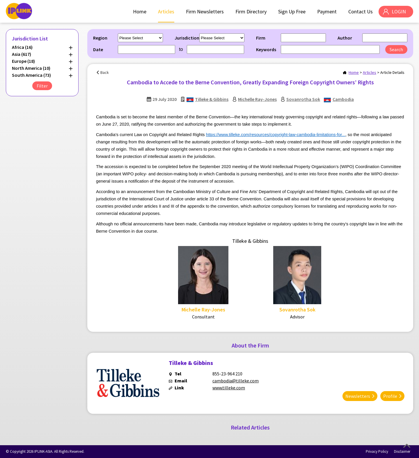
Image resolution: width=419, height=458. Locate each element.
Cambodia (343, 99)
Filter (42, 86)
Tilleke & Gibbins (211, 99)
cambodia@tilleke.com (235, 381)
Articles (166, 11)
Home (139, 11)
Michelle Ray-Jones (257, 99)
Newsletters (357, 396)
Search (396, 49)
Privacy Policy (377, 451)
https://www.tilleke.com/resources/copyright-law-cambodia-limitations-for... (275, 134)
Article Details (392, 72)
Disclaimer (402, 451)
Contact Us (360, 11)
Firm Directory (251, 11)
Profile (390, 396)
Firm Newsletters (205, 11)
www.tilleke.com (228, 388)
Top (406, 445)
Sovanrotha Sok (303, 99)
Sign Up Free (292, 11)
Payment (327, 11)
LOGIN (399, 11)
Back (104, 72)
